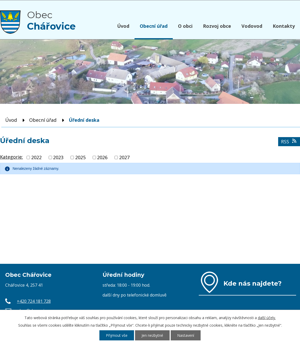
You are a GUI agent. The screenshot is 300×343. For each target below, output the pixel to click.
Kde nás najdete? (253, 283)
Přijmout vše (116, 335)
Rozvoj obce (217, 26)
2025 (80, 157)
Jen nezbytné (152, 335)
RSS (289, 141)
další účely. (267, 317)
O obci (185, 26)
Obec (51, 20)
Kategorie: (11, 157)
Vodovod (251, 26)
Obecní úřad (154, 26)
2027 (124, 157)
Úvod (123, 26)
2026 (102, 157)
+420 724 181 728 (34, 301)
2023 (58, 157)
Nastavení (185, 335)
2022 (36, 157)
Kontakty (284, 26)
